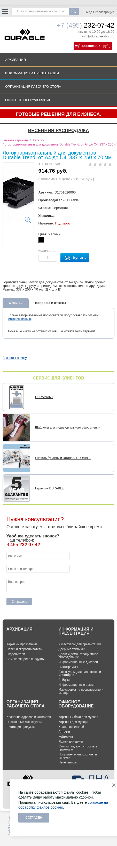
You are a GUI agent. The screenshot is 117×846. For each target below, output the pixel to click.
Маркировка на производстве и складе (81, 691)
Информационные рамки (77, 685)
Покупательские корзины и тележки (78, 756)
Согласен (34, 817)
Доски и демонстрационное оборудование (78, 655)
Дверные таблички (72, 649)
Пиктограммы (68, 667)
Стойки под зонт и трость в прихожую (78, 748)
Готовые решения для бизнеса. (58, 114)
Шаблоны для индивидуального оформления (67, 427)
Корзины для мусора (73, 722)
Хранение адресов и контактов (28, 717)
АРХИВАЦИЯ (15, 60)
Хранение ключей (71, 727)
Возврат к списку (15, 358)
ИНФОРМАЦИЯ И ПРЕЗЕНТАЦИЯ (32, 73)
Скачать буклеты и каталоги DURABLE (63, 458)
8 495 (23, 544)
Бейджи (64, 680)
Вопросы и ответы (50, 303)
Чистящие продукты (20, 727)
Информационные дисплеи (78, 662)
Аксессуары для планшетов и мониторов (80, 673)
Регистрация (104, 12)
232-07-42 (85, 25)
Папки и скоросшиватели (24, 649)
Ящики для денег (71, 741)
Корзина (88, 46)
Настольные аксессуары (24, 722)
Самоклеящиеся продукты (25, 659)
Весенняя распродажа (58, 130)
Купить (75, 258)
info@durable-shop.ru (98, 36)
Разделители (15, 654)
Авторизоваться (19, 319)
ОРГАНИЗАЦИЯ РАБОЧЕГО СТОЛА (33, 86)
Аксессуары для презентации (80, 644)
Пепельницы (68, 762)
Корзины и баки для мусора (78, 717)
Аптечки (64, 732)
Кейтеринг (66, 736)
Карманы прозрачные (21, 644)
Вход (88, 12)
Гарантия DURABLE (49, 488)
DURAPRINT (44, 397)
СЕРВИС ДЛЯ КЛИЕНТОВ (58, 378)
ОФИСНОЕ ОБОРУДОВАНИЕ (28, 100)
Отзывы (15, 303)
